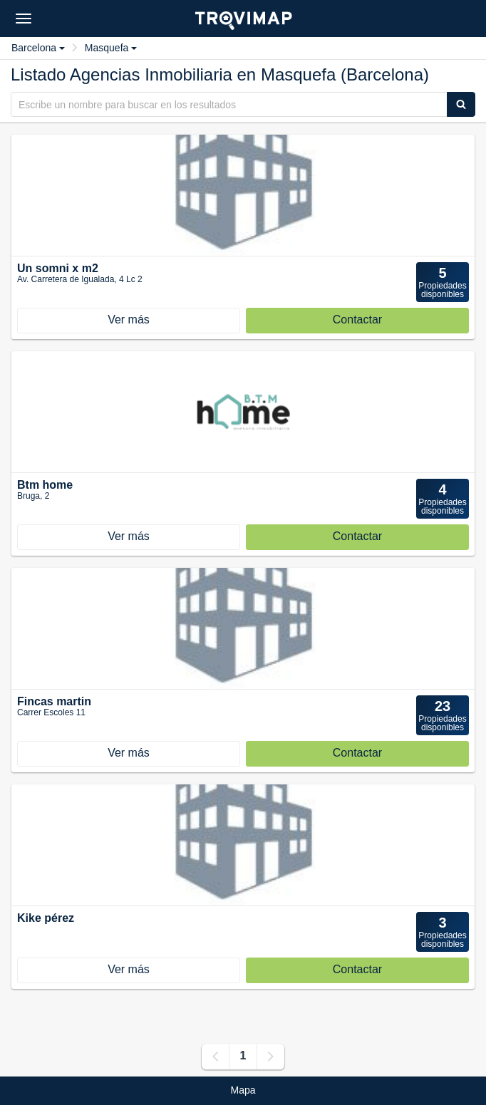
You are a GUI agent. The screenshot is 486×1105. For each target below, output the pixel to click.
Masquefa (111, 47)
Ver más (129, 319)
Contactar (357, 319)
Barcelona (38, 47)
